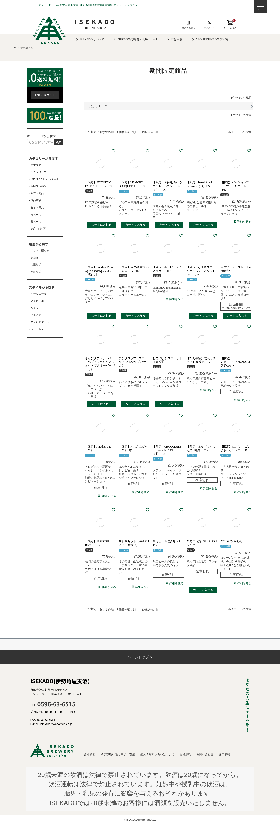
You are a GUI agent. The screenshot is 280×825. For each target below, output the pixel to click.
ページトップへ (140, 657)
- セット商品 (36, 207)
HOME (14, 47)
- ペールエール (38, 293)
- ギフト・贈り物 (39, 250)
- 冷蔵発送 (35, 271)
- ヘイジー (35, 308)
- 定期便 (34, 257)
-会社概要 (89, 754)
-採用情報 (224, 754)
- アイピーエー (38, 300)
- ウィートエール (39, 329)
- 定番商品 (35, 165)
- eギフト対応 (37, 228)
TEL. (53, 705)
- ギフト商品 (36, 193)
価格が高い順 (149, 132)
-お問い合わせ (204, 754)
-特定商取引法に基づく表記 (117, 754)
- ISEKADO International (43, 179)
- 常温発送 (35, 264)
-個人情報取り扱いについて (156, 754)
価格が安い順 (127, 132)
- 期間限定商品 (38, 186)
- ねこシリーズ (38, 172)
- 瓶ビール (35, 221)
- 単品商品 (35, 200)
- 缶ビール (35, 214)
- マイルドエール (39, 322)
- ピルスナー (36, 315)
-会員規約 (185, 754)
